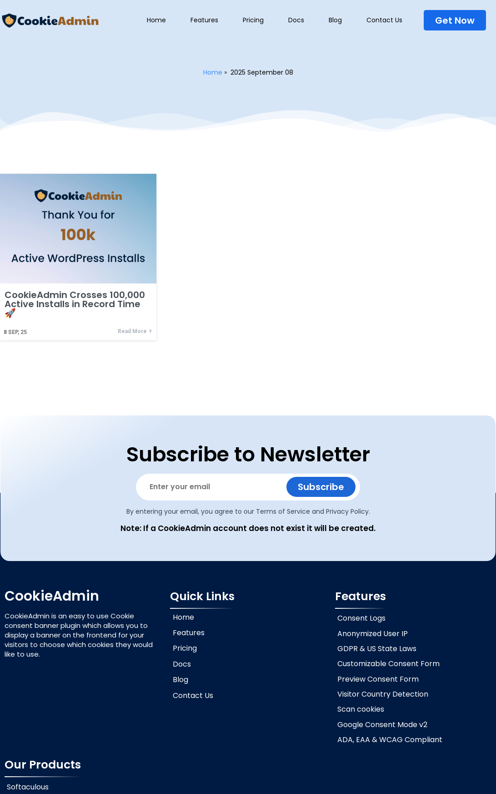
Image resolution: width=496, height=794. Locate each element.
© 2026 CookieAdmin (248, 784)
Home (212, 72)
